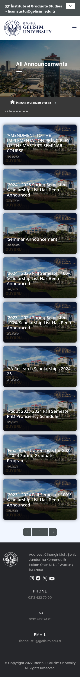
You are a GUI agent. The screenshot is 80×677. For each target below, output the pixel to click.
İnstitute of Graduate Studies (30, 102)
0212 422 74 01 (40, 619)
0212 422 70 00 (40, 597)
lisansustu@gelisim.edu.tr (40, 641)
